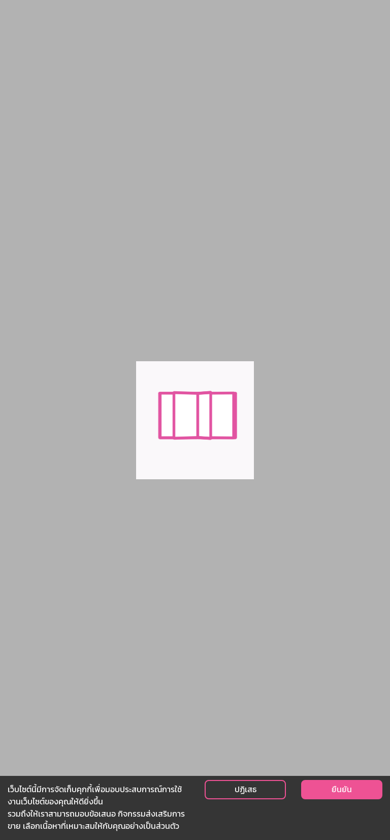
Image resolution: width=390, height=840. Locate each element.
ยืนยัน (342, 789)
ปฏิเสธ (245, 789)
